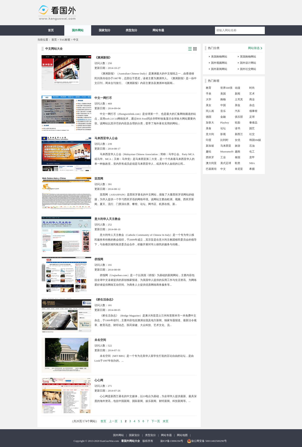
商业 (252, 99)
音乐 (223, 111)
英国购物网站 (248, 56)
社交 (252, 134)
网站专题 (158, 30)
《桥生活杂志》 (104, 299)
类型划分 (131, 30)
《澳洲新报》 (103, 57)
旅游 (237, 145)
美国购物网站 (219, 56)
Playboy (224, 122)
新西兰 (239, 134)
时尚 (252, 87)
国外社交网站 (248, 69)
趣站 (208, 151)
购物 (223, 99)
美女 (208, 105)
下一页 (155, 421)
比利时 (224, 139)
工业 (223, 157)
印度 (208, 139)
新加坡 (210, 145)
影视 (223, 134)
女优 (237, 139)
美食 (208, 128)
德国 (208, 116)
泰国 (237, 157)
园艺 (252, 128)
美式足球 (225, 163)
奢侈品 (253, 122)
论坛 (223, 128)
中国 (223, 105)
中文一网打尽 (103, 97)
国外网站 (78, 30)
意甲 (252, 157)
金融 (223, 116)
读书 (237, 128)
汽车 (237, 111)
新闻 (237, 93)
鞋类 (237, 163)
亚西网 (98, 178)
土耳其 (239, 99)
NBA (252, 163)
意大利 (210, 134)
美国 (223, 93)
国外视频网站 (219, 62)
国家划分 (104, 30)
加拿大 (210, 122)
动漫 (237, 87)
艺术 (252, 93)
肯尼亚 (239, 168)
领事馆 (253, 111)
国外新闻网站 (219, 69)
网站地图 (182, 435)
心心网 (98, 380)
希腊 (252, 168)
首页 (51, 30)
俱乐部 (239, 116)
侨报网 (98, 259)
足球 (252, 116)
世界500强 (226, 87)
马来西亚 (225, 145)
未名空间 (100, 340)
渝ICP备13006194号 (171, 440)
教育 (208, 87)
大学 (208, 99)
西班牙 (210, 157)
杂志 (252, 105)
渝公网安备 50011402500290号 (207, 441)
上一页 (113, 421)
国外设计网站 (248, 62)
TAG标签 (65, 39)
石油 (252, 145)
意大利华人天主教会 (107, 219)
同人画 (210, 111)
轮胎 (237, 122)
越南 (237, 151)
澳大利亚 (211, 163)
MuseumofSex (227, 151)
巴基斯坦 (211, 168)
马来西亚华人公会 (106, 138)
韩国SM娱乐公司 (255, 140)
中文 (223, 168)
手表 (208, 93)
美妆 (237, 105)
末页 (165, 421)
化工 (252, 151)
